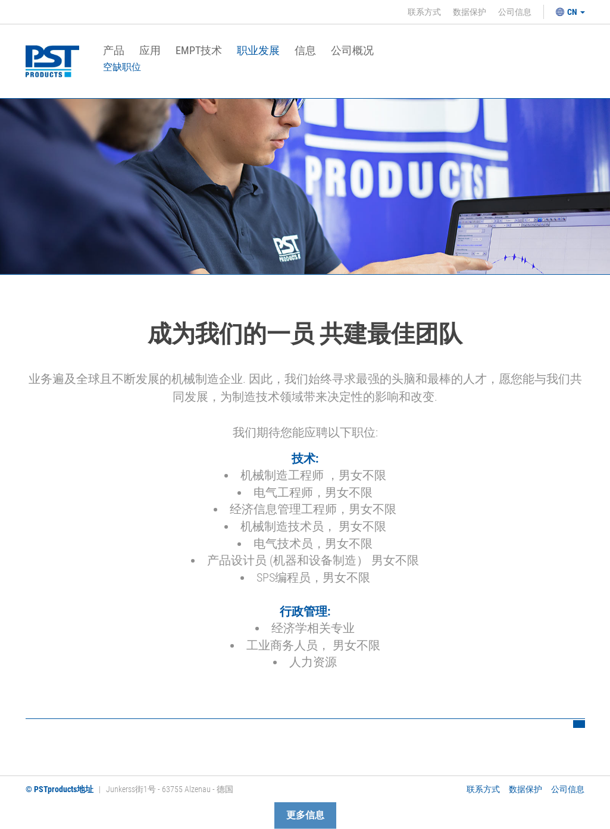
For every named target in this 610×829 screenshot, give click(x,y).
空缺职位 (122, 67)
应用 (150, 50)
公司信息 (514, 12)
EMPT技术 (199, 50)
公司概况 (352, 50)
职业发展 (258, 50)
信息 (305, 50)
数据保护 (469, 12)
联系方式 (424, 12)
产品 (113, 50)
